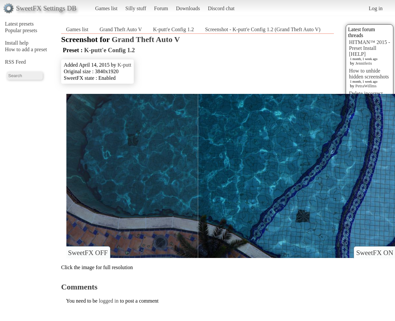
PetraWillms (365, 85)
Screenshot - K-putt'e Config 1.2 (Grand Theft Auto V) (262, 29)
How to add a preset (26, 49)
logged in (109, 301)
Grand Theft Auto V (121, 29)
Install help (17, 43)
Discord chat (221, 8)
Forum (161, 8)
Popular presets (21, 30)
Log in (376, 8)
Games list (106, 8)
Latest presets (19, 24)
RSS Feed (15, 62)
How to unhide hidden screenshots (369, 73)
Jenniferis (363, 63)
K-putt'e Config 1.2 (173, 29)
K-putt (124, 65)
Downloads (188, 8)
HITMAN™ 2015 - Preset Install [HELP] (369, 48)
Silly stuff (136, 8)
